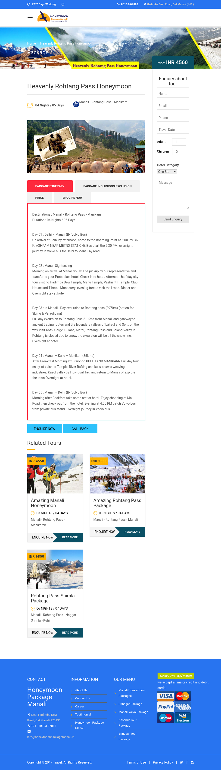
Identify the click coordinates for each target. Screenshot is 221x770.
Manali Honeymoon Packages (132, 693)
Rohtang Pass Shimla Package (53, 598)
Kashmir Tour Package (128, 722)
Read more (70, 537)
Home (31, 43)
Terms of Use (136, 762)
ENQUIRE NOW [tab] (72, 197)
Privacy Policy (163, 762)
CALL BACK (80, 429)
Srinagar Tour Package (128, 736)
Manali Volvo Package (133, 712)
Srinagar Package (130, 704)
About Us (81, 690)
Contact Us (82, 698)
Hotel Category (168, 165)
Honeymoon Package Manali (89, 725)
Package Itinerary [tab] (50, 186)
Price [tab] (39, 197)
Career (79, 706)
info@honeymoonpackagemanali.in (51, 737)
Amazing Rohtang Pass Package (117, 503)
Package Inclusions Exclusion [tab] (107, 186)
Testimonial (83, 714)
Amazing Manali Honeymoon (47, 503)
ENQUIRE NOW (44, 429)
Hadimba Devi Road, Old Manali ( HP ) (170, 4)
